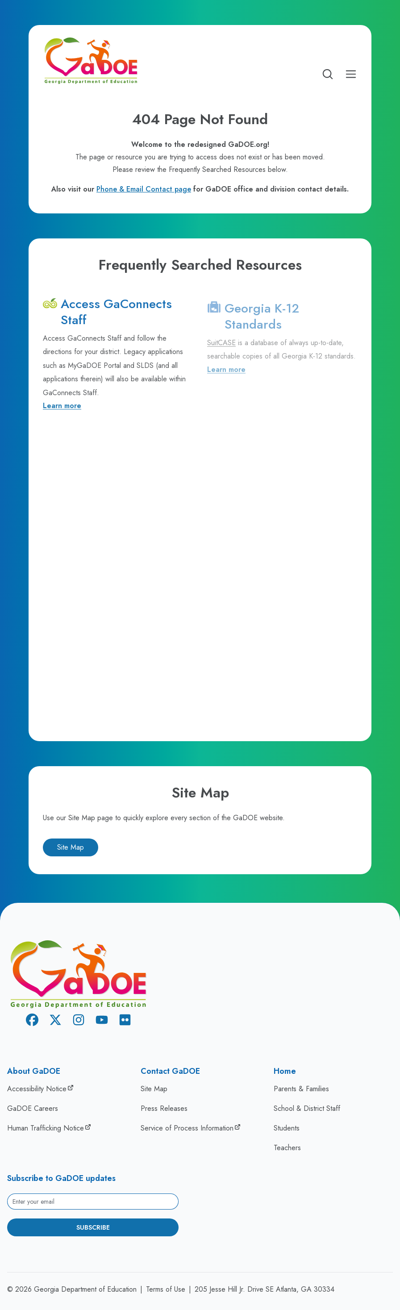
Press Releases (164, 1108)
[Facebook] (32, 1021)
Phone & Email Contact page (143, 189)
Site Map (70, 847)
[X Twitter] (55, 1021)
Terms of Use (165, 1289)
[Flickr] (125, 1021)
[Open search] (327, 74)
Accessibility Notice (37, 1089)
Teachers (287, 1148)
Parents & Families (301, 1089)
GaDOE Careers (32, 1108)
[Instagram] (78, 1021)
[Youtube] (102, 1021)
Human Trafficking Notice (45, 1128)
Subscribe (93, 1227)
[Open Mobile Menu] (351, 74)
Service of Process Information (187, 1128)
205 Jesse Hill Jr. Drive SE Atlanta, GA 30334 (264, 1289)
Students (287, 1128)
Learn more (62, 408)
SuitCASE (221, 346)
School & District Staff (307, 1108)
